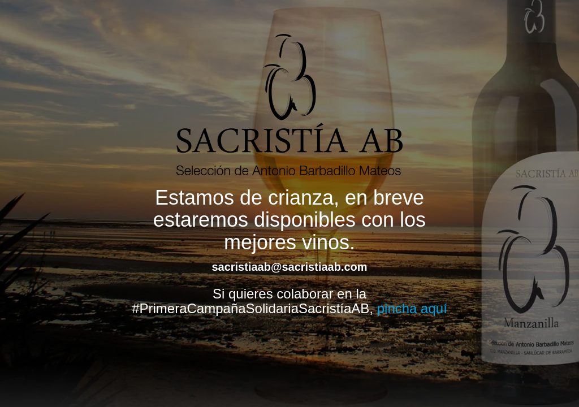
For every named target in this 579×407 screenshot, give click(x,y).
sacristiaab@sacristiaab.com (289, 267)
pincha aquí (412, 308)
